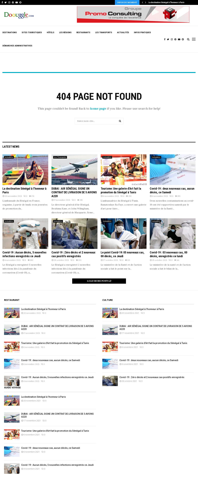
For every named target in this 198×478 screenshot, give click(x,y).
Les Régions (65, 32)
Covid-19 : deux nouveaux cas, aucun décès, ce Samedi (50, 360)
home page (98, 108)
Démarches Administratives (17, 45)
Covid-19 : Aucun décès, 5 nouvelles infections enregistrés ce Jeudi (57, 377)
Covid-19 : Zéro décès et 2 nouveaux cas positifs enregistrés (151, 377)
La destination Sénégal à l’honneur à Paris (166, 2)
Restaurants (83, 32)
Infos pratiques (142, 32)
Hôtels (50, 32)
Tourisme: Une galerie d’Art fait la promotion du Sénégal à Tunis (55, 343)
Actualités (123, 32)
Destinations (9, 32)
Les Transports (103, 32)
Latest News (10, 146)
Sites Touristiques (32, 32)
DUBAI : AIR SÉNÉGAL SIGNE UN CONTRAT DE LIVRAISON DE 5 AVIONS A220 (74, 192)
